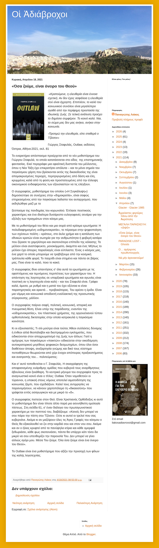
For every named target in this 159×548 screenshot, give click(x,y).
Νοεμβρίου (126, 167)
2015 (119, 306)
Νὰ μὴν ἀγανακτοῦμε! (131, 257)
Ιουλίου (123, 187)
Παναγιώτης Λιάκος (127, 114)
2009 (119, 338)
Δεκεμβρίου (126, 161)
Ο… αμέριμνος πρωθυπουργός (129, 251)
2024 (119, 141)
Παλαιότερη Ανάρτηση (89, 503)
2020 (119, 281)
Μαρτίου (124, 264)
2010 (119, 332)
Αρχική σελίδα (55, 503)
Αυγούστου (126, 182)
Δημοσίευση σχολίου (27, 495)
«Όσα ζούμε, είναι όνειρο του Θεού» (130, 234)
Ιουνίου (123, 192)
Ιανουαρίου (126, 274)
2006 (119, 353)
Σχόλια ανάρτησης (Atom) (42, 509)
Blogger (90, 534)
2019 (119, 286)
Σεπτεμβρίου (127, 177)
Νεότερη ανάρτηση (23, 503)
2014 (119, 312)
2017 (119, 296)
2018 (119, 291)
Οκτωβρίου (126, 172)
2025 (119, 136)
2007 (119, 348)
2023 (119, 147)
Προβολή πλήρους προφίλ (127, 119)
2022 (119, 152)
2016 (119, 301)
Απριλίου (124, 203)
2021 (119, 157)
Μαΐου (123, 198)
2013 (119, 317)
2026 (119, 131)
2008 (119, 343)
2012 (119, 322)
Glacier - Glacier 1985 (131, 207)
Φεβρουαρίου (127, 269)
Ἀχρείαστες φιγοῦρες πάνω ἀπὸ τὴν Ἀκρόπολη (131, 216)
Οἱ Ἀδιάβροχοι (40, 14)
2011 (119, 327)
